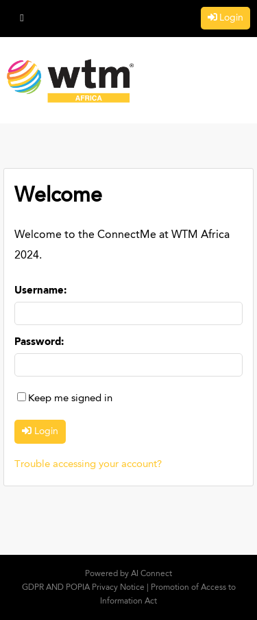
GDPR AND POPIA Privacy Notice (83, 588)
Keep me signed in (70, 399)
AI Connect (151, 574)
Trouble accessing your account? (88, 465)
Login (231, 18)
